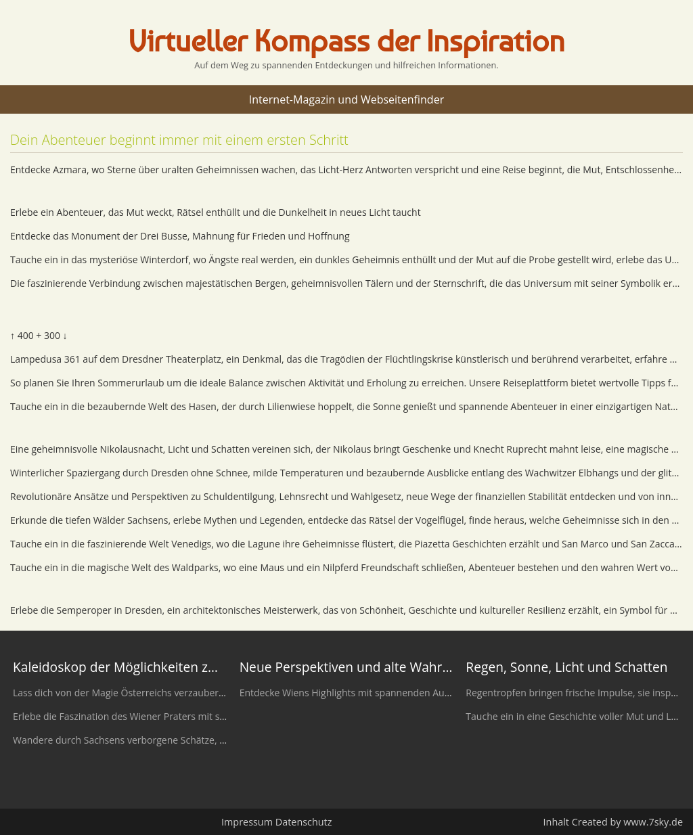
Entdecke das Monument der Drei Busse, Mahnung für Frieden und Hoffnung (180, 235)
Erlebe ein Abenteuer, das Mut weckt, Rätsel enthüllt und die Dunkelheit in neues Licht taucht (215, 212)
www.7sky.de (653, 821)
